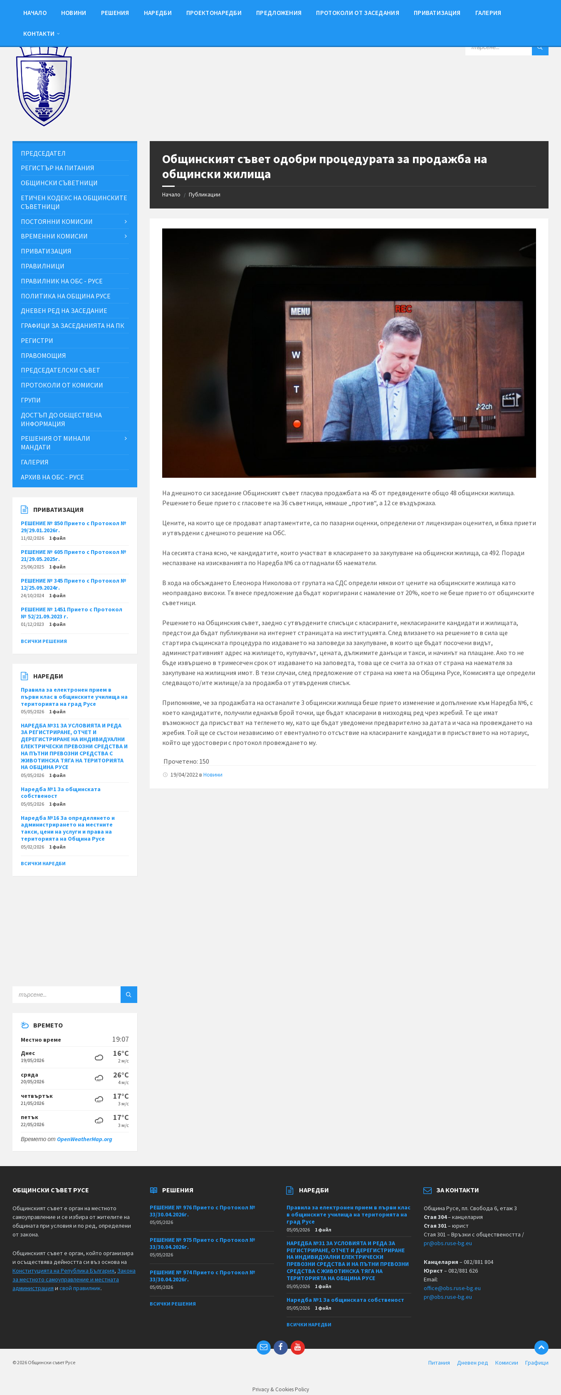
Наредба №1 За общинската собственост (61, 792)
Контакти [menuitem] (38, 33)
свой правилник (80, 1288)
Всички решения (44, 641)
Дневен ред (472, 1362)
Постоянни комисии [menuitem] (57, 221)
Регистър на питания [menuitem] (57, 168)
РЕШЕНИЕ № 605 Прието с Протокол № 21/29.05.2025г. (73, 555)
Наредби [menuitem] (158, 13)
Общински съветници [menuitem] (59, 183)
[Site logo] (43, 124)
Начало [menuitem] (35, 13)
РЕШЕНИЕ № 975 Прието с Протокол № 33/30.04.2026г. (202, 1243)
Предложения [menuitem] (279, 13)
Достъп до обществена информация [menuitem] (61, 419)
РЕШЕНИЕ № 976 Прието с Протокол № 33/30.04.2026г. (202, 1211)
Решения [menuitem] (115, 13)
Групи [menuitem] (31, 400)
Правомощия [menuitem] (43, 355)
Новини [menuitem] (73, 13)
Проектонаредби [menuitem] (214, 13)
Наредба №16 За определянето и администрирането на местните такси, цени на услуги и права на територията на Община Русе (68, 828)
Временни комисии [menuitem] (54, 236)
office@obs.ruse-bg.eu (452, 1288)
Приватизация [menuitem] (437, 13)
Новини (212, 774)
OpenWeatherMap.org (84, 1139)
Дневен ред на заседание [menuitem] (64, 310)
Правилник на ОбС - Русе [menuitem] (62, 281)
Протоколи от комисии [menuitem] (62, 385)
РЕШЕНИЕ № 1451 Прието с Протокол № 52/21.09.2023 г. (71, 613)
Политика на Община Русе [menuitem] (66, 296)
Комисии (506, 1362)
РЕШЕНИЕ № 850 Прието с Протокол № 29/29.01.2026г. (73, 526)
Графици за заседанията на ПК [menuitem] (72, 325)
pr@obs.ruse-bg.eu (448, 1243)
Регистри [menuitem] (37, 340)
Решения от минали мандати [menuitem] (55, 442)
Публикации (204, 194)
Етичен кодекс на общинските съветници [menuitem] (74, 202)
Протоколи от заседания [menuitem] (357, 13)
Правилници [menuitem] (42, 266)
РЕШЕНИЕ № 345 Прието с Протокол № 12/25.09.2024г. (73, 584)
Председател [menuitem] (43, 153)
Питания (439, 1362)
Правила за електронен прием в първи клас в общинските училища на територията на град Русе (74, 696)
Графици (537, 1362)
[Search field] (507, 47)
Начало (171, 194)
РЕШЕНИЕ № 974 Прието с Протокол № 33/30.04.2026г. (202, 1275)
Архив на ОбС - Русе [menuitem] (52, 477)
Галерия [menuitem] (488, 13)
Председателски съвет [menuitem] (60, 370)
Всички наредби (43, 863)
